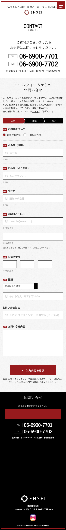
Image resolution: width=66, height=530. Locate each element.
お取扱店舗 (12, 464)
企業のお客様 (14, 134)
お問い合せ (13, 472)
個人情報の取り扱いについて (23, 479)
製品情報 (37, 449)
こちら (35, 111)
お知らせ (37, 464)
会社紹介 (37, 456)
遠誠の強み (13, 456)
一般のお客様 (34, 134)
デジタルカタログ (44, 472)
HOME (9, 449)
